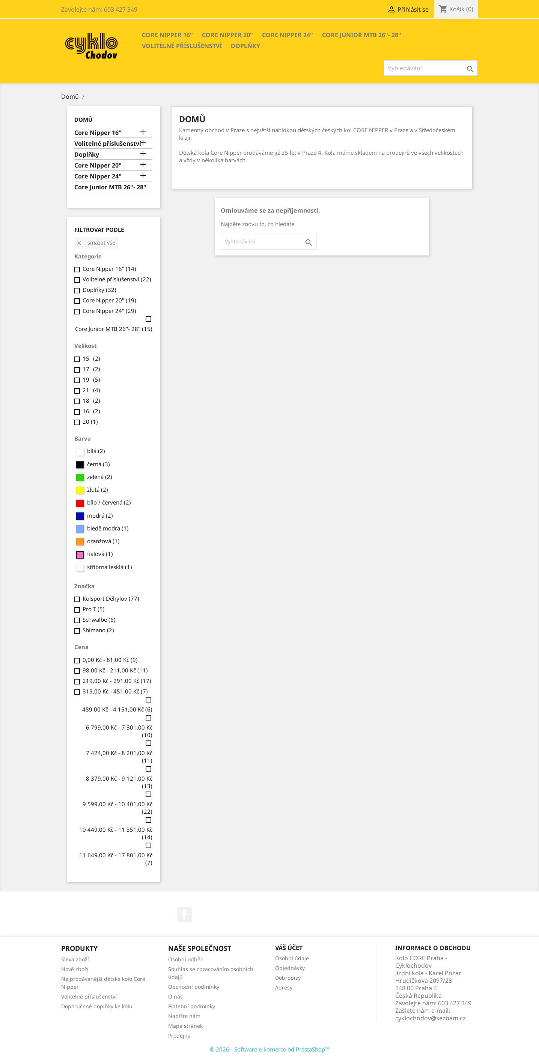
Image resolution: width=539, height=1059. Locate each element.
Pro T (94, 609)
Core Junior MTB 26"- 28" (361, 35)
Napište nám (184, 1016)
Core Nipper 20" (227, 35)
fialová (100, 553)
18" (91, 400)
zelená (99, 476)
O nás (175, 996)
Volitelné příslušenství (182, 46)
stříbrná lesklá (109, 567)
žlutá (97, 489)
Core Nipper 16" (167, 35)
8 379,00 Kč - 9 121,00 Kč (119, 782)
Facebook (184, 914)
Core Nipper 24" (287, 35)
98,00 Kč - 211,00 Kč (115, 670)
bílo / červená (109, 502)
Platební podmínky (191, 1006)
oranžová (103, 541)
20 (90, 421)
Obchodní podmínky (193, 986)
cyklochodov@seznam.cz (430, 1018)
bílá (96, 451)
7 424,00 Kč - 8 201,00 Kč (119, 756)
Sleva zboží (75, 959)
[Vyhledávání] (431, 68)
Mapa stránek (185, 1025)
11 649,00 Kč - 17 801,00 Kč (115, 858)
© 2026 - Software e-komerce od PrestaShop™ (270, 1049)
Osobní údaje (292, 958)
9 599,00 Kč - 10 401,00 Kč (117, 807)
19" (91, 379)
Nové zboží (75, 969)
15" (91, 358)
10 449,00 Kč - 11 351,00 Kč (115, 833)
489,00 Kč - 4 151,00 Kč (117, 709)
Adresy (283, 987)
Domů (83, 119)
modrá (100, 515)
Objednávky (290, 967)
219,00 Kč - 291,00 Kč (117, 680)
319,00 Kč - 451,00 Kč (115, 691)
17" (91, 369)
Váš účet (289, 948)
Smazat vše (95, 242)
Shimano (98, 630)
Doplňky (245, 46)
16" (91, 411)
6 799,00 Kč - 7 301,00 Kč (119, 731)
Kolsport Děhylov (111, 598)
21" (91, 390)
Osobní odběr (185, 959)
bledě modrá (108, 528)
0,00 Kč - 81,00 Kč (110, 659)
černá (98, 464)
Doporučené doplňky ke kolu (96, 1006)
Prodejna (179, 1035)
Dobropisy (288, 977)
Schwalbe (99, 619)
